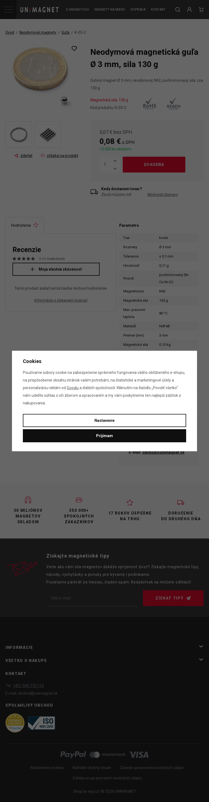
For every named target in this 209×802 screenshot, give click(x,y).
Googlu (73, 388)
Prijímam (104, 436)
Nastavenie (104, 420)
